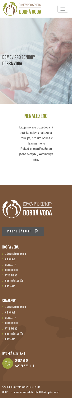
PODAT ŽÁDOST (23, 231)
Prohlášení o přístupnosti (47, 392)
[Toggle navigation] (62, 9)
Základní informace (15, 254)
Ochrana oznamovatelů (22, 392)
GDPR (5, 392)
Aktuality (10, 265)
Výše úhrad (11, 275)
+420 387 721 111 (24, 366)
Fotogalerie (12, 270)
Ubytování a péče (14, 281)
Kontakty (10, 286)
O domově (10, 259)
